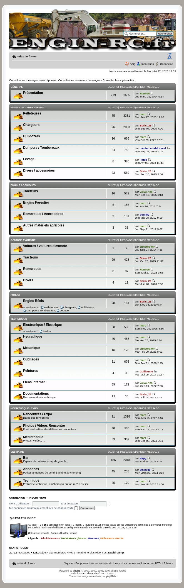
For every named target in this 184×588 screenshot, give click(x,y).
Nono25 (145, 93)
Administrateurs (50, 538)
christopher (147, 246)
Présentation (33, 93)
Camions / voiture (23, 240)
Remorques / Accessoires (43, 214)
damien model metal (153, 148)
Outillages (31, 359)
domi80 (144, 214)
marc (143, 114)
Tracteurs (30, 191)
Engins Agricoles (23, 185)
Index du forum (26, 56)
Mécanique (31, 348)
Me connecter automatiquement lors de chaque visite (43, 507)
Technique (31, 480)
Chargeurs (31, 125)
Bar (26, 458)
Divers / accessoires (39, 170)
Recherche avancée (161, 37)
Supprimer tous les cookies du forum (97, 563)
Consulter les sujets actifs (118, 80)
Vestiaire (17, 451)
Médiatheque (33, 437)
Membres (93, 538)
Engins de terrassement (28, 107)
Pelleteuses (32, 113)
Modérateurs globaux (73, 538)
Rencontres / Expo (37, 414)
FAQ (132, 63)
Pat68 (143, 159)
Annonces (31, 469)
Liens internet (34, 382)
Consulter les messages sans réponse (32, 80)
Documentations (36, 394)
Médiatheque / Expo (24, 408)
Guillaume (146, 371)
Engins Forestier (36, 202)
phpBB (77, 570)
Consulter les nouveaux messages (79, 80)
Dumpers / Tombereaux (41, 148)
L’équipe (68, 563)
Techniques (19, 319)
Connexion (166, 63)
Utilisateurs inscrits (112, 538)
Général (17, 87)
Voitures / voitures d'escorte (45, 246)
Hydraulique (32, 336)
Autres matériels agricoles (43, 225)
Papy (143, 458)
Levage (28, 159)
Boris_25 (145, 125)
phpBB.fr (111, 576)
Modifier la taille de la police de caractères (169, 56)
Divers (28, 280)
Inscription (147, 63)
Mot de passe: (70, 503)
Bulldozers (31, 136)
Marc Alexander (89, 573)
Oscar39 (145, 469)
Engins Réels (33, 301)
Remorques (32, 269)
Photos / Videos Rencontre (44, 426)
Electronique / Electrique (42, 325)
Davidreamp (116, 552)
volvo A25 (146, 191)
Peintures (30, 371)
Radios (47, 331)
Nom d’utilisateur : (20, 503)
